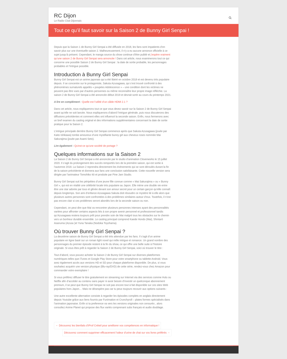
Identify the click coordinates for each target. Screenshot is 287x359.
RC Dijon (65, 15)
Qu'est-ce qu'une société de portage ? (96, 145)
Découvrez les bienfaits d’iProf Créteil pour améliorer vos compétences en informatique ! (107, 325)
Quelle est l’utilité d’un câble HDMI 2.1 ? (105, 101)
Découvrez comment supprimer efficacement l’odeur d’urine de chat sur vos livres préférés (117, 332)
